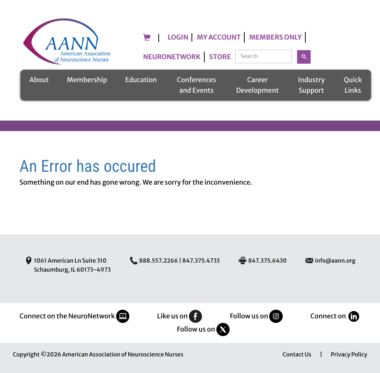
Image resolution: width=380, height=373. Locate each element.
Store (220, 57)
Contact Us (296, 354)
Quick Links (353, 85)
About (39, 80)
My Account (219, 37)
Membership (87, 80)
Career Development (257, 85)
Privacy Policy (349, 354)
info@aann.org (335, 260)
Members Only (275, 37)
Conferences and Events (196, 85)
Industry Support (311, 85)
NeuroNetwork (172, 57)
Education (141, 80)
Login (178, 37)
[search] (264, 56)
